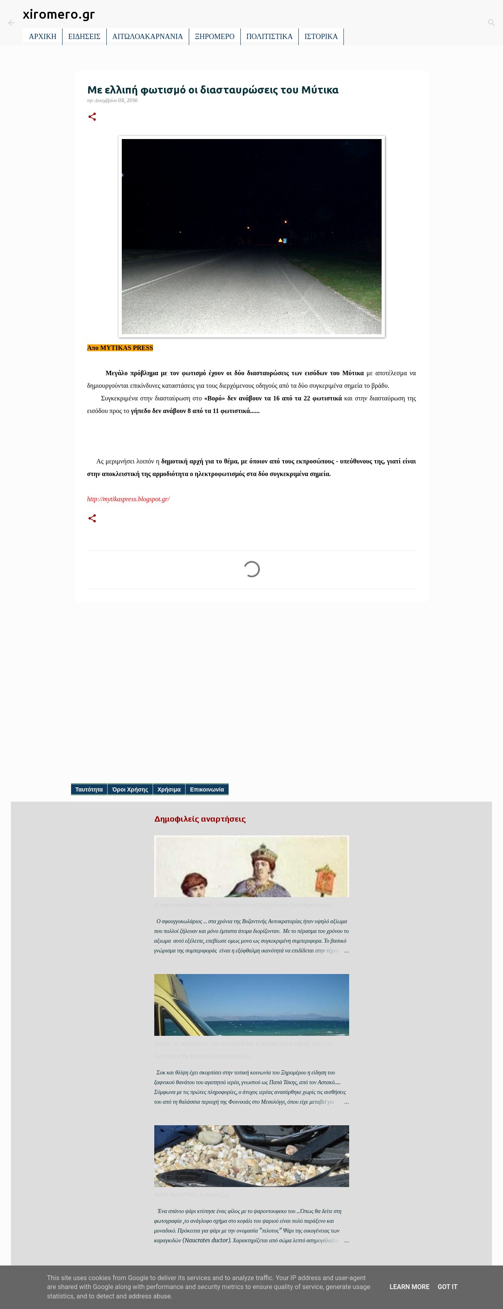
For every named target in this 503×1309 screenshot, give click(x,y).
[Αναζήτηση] (356, 23)
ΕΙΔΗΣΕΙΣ (84, 37)
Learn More (410, 1287)
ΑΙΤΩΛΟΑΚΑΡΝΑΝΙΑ (147, 37)
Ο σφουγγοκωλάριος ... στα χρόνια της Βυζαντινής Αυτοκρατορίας (243, 905)
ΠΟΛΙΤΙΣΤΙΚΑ (269, 37)
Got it (448, 1287)
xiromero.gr (59, 14)
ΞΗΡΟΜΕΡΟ (215, 37)
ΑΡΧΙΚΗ (42, 37)
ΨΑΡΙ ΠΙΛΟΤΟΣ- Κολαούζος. (192, 1195)
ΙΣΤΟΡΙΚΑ (321, 37)
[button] (92, 117)
